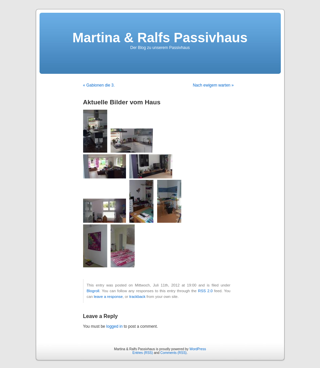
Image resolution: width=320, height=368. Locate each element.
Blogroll (93, 291)
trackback (137, 297)
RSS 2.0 (205, 291)
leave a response (108, 297)
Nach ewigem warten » (213, 85)
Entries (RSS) (142, 353)
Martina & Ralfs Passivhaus (159, 37)
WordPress (197, 349)
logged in (114, 326)
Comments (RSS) (174, 353)
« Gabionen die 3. (99, 85)
